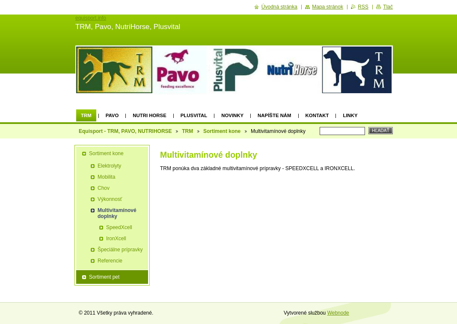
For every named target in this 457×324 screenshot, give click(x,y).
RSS (363, 7)
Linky (350, 115)
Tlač (388, 7)
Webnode (338, 313)
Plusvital (194, 115)
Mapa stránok (327, 7)
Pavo (112, 115)
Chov (104, 188)
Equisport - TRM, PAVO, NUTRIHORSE (125, 131)
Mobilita (106, 177)
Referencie (110, 261)
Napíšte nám (274, 115)
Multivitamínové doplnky (117, 213)
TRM (86, 115)
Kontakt (317, 115)
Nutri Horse (149, 115)
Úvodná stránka (279, 7)
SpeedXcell (119, 227)
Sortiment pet (104, 277)
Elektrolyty (109, 166)
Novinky (232, 115)
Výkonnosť (110, 199)
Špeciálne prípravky (120, 250)
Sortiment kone (221, 131)
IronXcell (116, 239)
